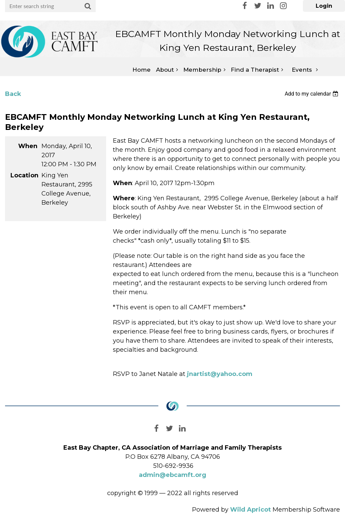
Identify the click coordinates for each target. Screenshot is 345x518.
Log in (324, 6)
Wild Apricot (250, 509)
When (27, 146)
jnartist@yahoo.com (219, 374)
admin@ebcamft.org (172, 475)
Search (88, 6)
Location (23, 175)
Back (13, 94)
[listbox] (312, 94)
